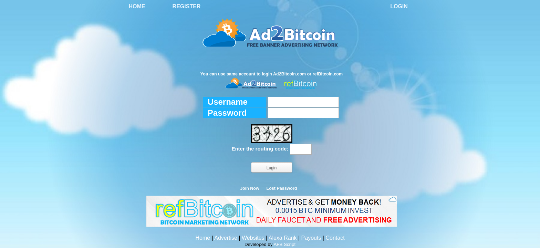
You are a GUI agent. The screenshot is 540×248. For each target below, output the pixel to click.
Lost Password (282, 188)
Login (399, 6)
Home (137, 6)
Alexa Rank (283, 238)
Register (187, 6)
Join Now (249, 188)
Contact (334, 238)
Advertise (225, 238)
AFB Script (284, 244)
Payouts (311, 238)
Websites (253, 238)
